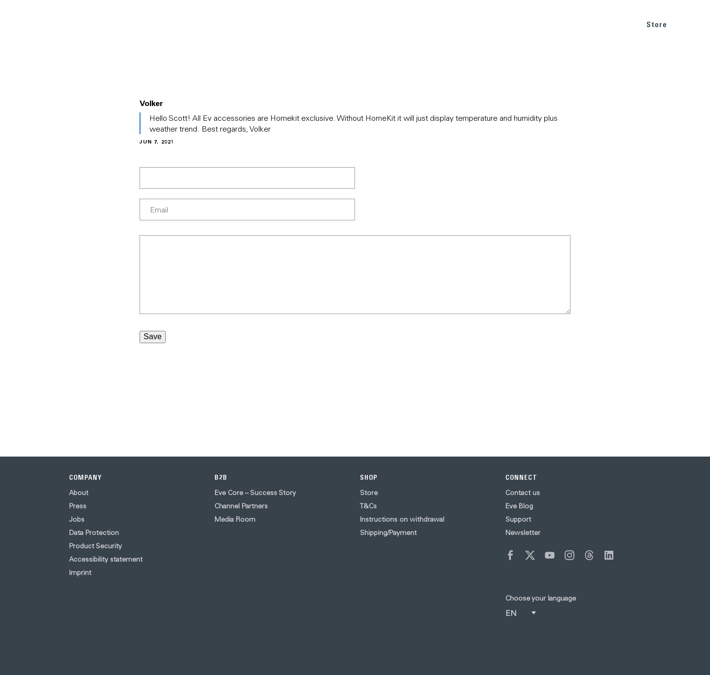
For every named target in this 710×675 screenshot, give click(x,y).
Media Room (234, 519)
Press (77, 505)
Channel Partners (241, 505)
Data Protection (94, 532)
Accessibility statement (105, 559)
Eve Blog (519, 505)
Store (656, 24)
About (78, 492)
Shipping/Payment (388, 532)
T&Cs (368, 505)
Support (518, 519)
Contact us (522, 492)
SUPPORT (609, 24)
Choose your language (540, 598)
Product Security (95, 545)
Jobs (76, 519)
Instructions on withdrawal (402, 519)
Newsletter (522, 532)
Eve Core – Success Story (255, 492)
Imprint (80, 572)
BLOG (566, 24)
